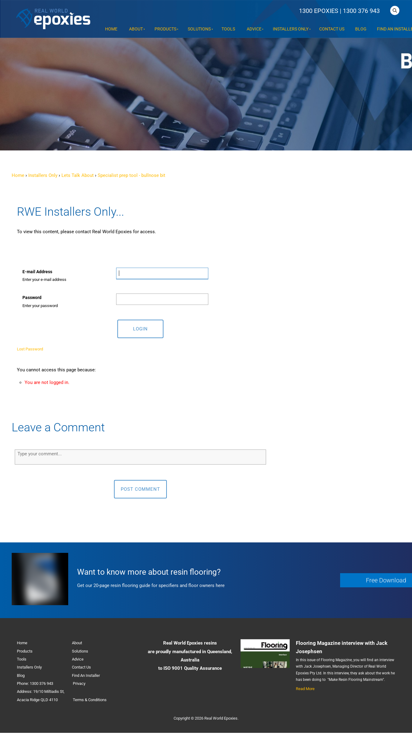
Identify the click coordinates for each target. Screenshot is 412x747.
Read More (305, 688)
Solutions (199, 29)
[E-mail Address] (162, 273)
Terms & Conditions (90, 699)
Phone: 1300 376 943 (35, 683)
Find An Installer (86, 675)
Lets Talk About (77, 175)
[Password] (162, 299)
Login (140, 329)
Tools (228, 29)
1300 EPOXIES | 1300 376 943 (339, 10)
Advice (254, 29)
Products (165, 29)
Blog (361, 29)
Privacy (79, 683)
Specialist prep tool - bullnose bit (131, 175)
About (136, 29)
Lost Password (30, 349)
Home (111, 29)
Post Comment (140, 489)
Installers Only (290, 29)
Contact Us (331, 29)
